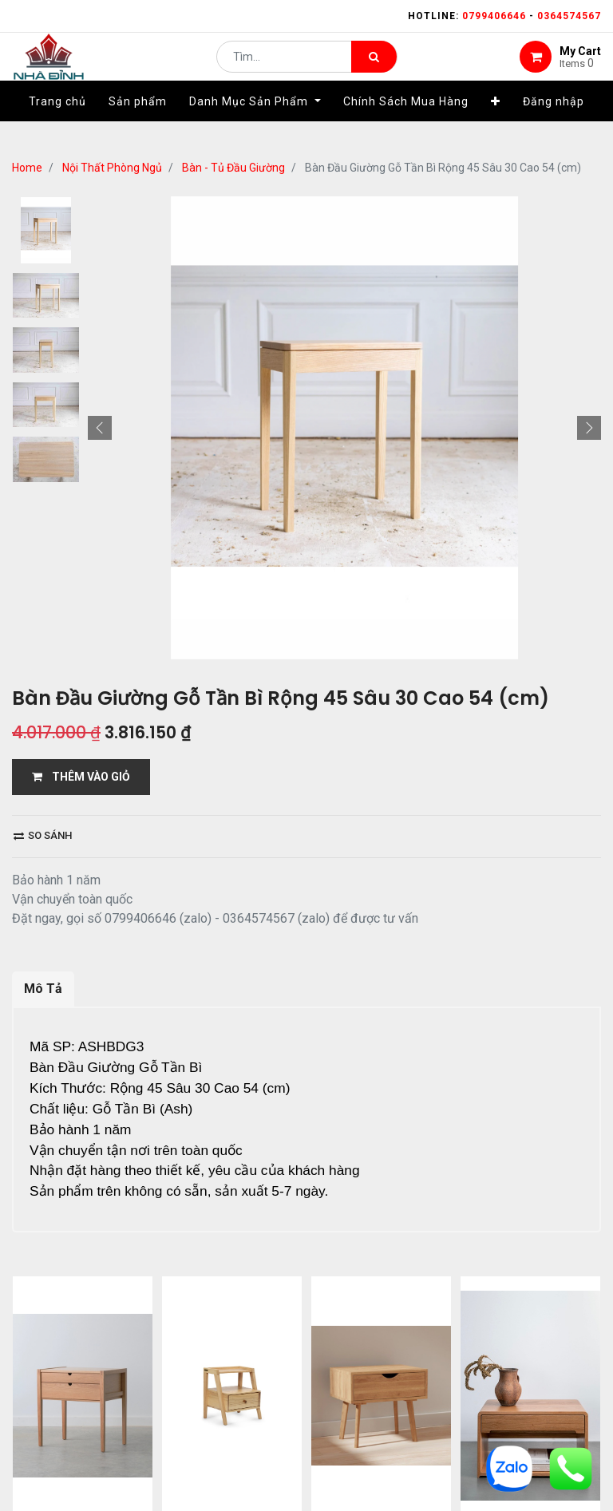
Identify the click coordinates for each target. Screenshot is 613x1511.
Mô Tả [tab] (43, 988)
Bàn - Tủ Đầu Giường (233, 167)
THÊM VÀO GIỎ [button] (81, 776)
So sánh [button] (43, 835)
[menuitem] (57, 125)
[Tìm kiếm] (374, 69)
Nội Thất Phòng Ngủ (112, 167)
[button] (495, 125)
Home (27, 167)
